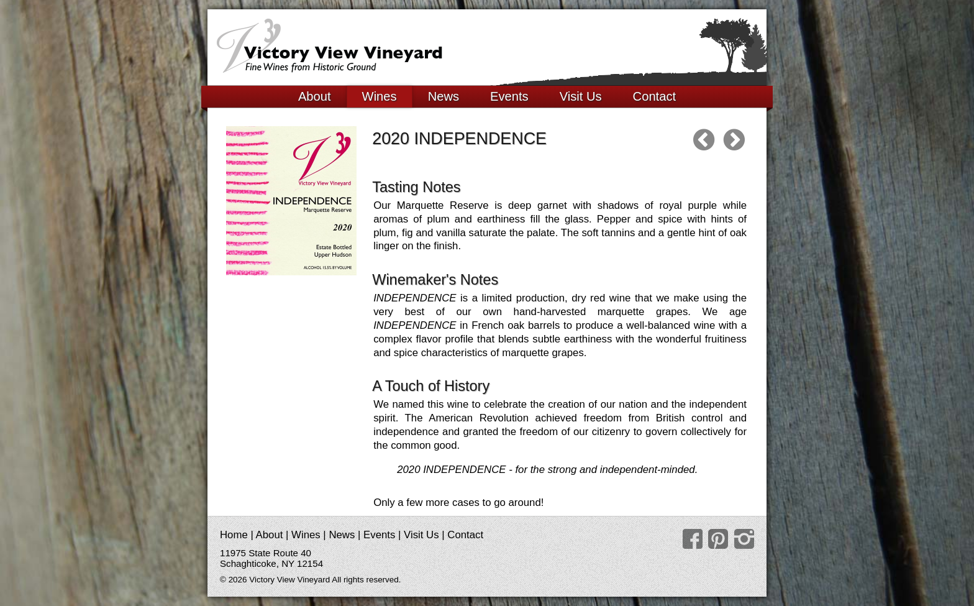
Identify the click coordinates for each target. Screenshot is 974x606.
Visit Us (581, 96)
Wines (379, 96)
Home (234, 535)
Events (509, 96)
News (443, 96)
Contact (654, 96)
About (314, 96)
